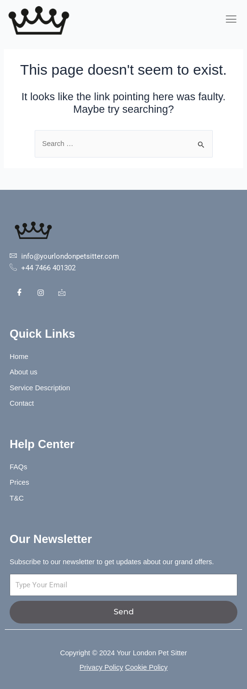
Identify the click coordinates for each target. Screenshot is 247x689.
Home (19, 356)
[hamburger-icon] (231, 19)
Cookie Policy (146, 667)
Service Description (41, 388)
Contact (22, 403)
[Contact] (61, 293)
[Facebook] (19, 293)
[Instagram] (40, 293)
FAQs (18, 467)
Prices (19, 482)
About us (24, 372)
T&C (17, 498)
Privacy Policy (101, 667)
